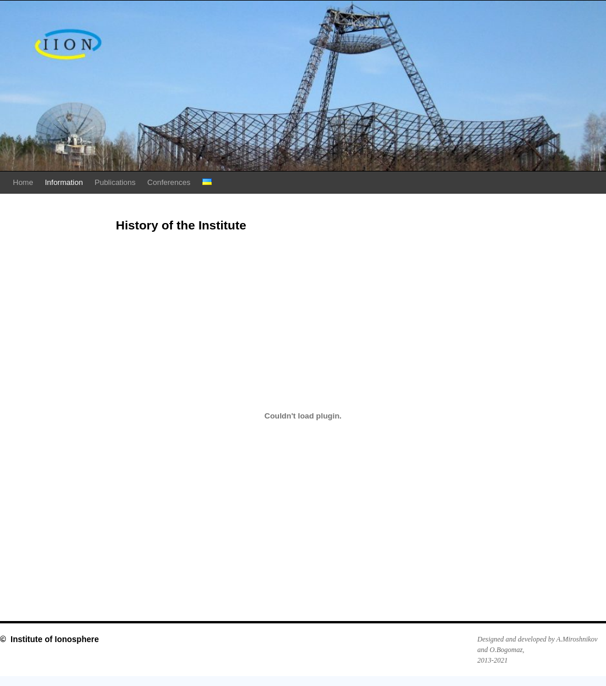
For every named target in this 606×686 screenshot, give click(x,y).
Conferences (169, 182)
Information (64, 182)
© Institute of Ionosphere (49, 639)
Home (23, 182)
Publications (115, 182)
